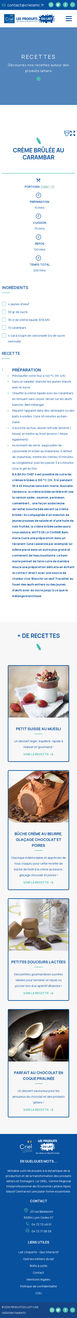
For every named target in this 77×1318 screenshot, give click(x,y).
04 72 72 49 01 (42, 1224)
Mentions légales (38, 1279)
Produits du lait (21, 1307)
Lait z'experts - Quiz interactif (38, 1252)
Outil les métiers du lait (38, 1259)
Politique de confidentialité (38, 1286)
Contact (38, 1273)
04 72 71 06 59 (41, 1231)
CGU (39, 1293)
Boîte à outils (38, 1266)
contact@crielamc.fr (23, 4)
